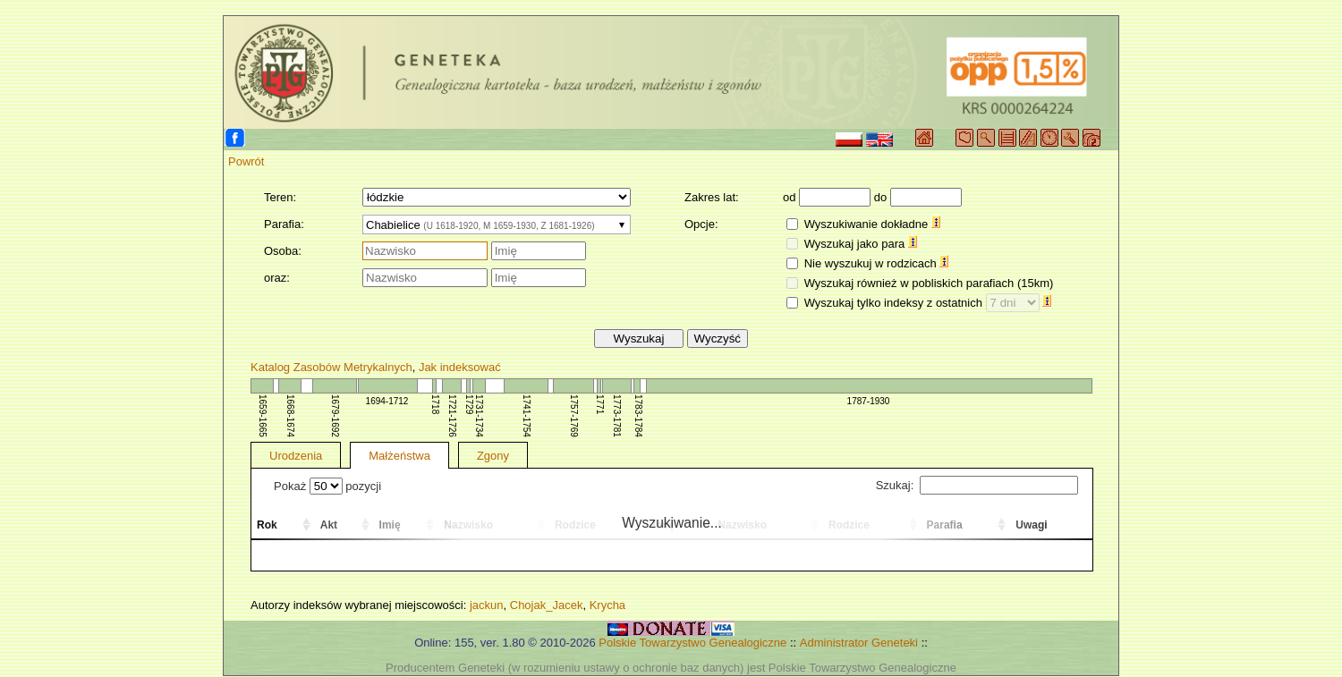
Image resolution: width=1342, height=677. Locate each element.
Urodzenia (295, 455)
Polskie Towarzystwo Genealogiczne (692, 642)
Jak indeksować (460, 367)
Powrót (246, 161)
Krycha (607, 605)
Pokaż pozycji (327, 486)
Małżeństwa (399, 455)
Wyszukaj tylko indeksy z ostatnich (928, 302)
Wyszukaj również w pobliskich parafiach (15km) (929, 283)
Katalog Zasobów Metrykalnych (331, 367)
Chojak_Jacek (546, 605)
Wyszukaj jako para (860, 243)
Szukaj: (977, 485)
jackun (487, 605)
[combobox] (496, 224)
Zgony (493, 455)
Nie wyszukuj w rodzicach (876, 263)
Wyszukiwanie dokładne (872, 224)
